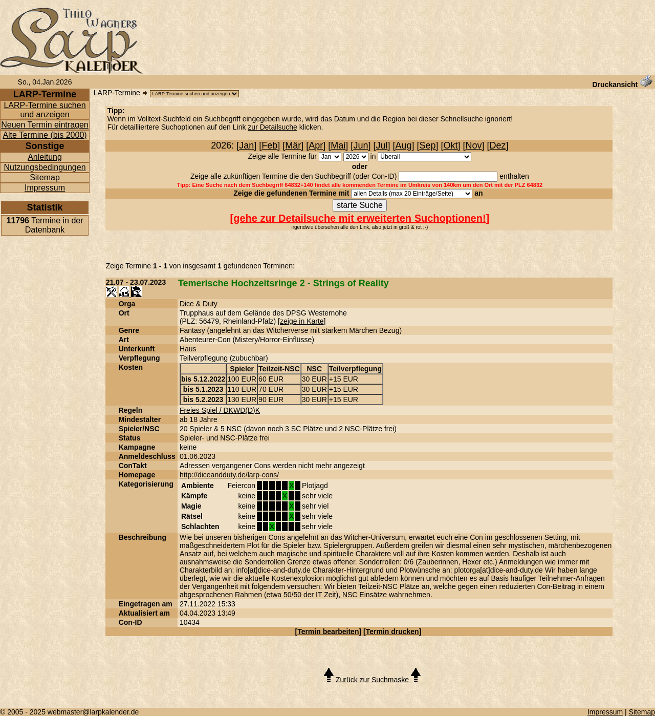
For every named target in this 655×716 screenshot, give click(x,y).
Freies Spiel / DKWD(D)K (220, 410)
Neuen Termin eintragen (44, 124)
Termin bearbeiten (328, 631)
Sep (428, 145)
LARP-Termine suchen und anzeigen (44, 110)
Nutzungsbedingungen (44, 167)
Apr (316, 145)
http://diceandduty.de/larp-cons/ (229, 475)
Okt (451, 145)
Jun (360, 145)
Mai (338, 145)
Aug (403, 145)
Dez (498, 145)
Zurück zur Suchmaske (372, 680)
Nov (474, 145)
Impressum (45, 187)
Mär (293, 145)
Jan (246, 145)
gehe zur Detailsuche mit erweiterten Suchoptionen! (359, 218)
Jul (381, 145)
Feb (269, 145)
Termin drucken (392, 631)
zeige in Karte (302, 321)
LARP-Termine (117, 93)
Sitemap (45, 177)
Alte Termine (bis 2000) (44, 135)
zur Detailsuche (272, 127)
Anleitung (45, 157)
